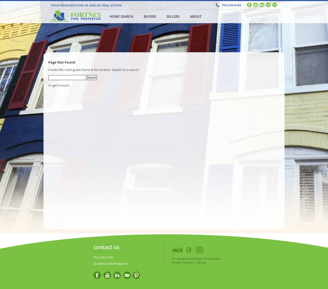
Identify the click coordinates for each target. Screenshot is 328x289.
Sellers (173, 16)
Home (74, 16)
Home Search (121, 16)
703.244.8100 (231, 5)
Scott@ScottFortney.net (110, 263)
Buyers (150, 16)
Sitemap (201, 262)
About (196, 16)
